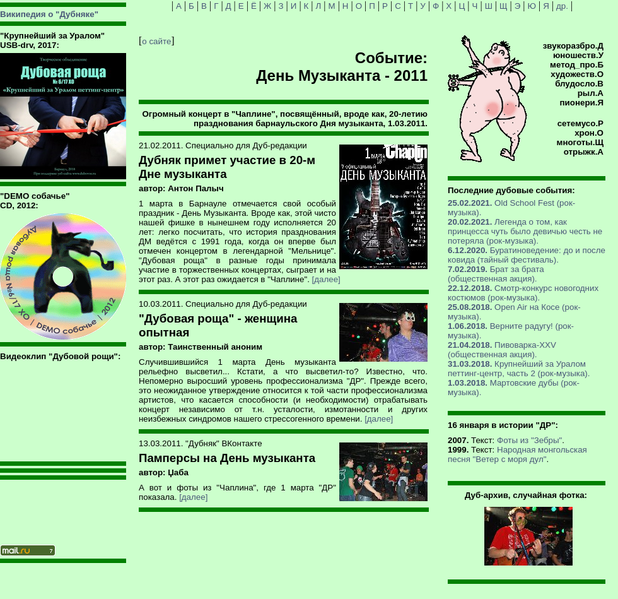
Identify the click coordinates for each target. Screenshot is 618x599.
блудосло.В (579, 83)
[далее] (326, 279)
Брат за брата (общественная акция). (496, 273)
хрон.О (588, 133)
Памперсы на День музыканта (227, 458)
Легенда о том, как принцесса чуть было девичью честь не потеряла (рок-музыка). (525, 231)
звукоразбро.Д (573, 45)
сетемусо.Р (580, 123)
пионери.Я (581, 102)
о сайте (156, 41)
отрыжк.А (583, 152)
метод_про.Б (576, 64)
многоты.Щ (580, 142)
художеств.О (577, 74)
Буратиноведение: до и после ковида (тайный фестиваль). (526, 255)
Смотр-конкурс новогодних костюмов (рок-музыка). (523, 292)
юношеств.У (578, 55)
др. (562, 6)
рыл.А (590, 93)
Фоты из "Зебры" (529, 440)
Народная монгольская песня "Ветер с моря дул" (517, 454)
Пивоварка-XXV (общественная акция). (502, 349)
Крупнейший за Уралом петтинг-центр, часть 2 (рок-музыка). (519, 368)
